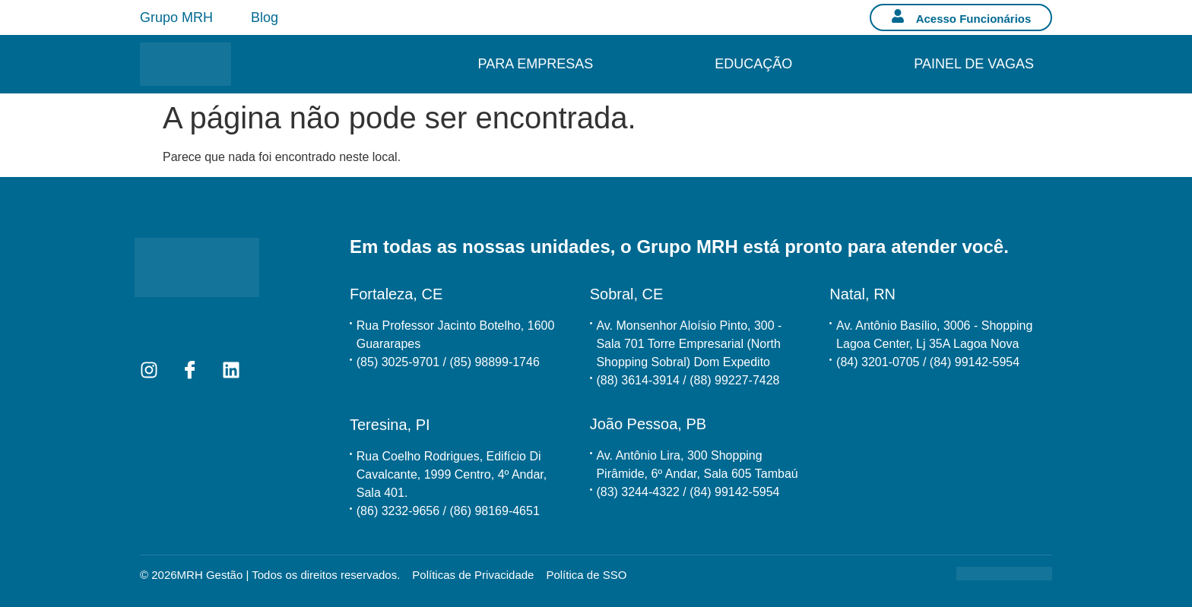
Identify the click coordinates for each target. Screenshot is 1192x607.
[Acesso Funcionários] (898, 16)
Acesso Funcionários (974, 18)
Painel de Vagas (974, 63)
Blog (264, 17)
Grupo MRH (176, 17)
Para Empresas (536, 63)
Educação (753, 63)
